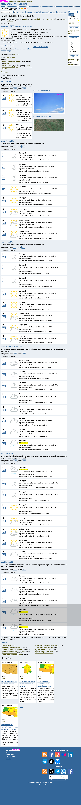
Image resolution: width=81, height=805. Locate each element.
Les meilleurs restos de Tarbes (74, 55)
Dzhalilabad (10, 21)
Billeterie (71, 14)
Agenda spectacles (73, 12)
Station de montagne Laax (9, 653)
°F (14, 9)
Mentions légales (10, 754)
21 (70, 22)
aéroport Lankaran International (11, 61)
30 (73, 23)
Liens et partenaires (11, 756)
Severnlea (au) (45, 12)
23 (73, 22)
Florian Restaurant (73, 61)
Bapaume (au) (37, 12)
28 (70, 23)
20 (69, 22)
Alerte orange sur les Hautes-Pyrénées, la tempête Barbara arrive (44, 683)
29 (72, 23)
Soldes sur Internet (74, 28)
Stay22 (9, 52)
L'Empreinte (71, 59)
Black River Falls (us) (63, 12)
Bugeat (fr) (53, 12)
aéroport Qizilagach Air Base (43, 649)
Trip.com (6, 63)
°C (13, 9)
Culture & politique (51, 6)
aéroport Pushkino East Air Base (44, 653)
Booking (24, 49)
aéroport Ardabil (6, 65)
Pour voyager (4, 72)
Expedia (30, 49)
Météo (3, 678)
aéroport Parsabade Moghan (10, 67)
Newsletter (8, 759)
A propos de (13, 750)
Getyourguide (11, 57)
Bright (7, 9)
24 (75, 22)
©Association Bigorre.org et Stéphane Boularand (40, 783)
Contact (7, 752)
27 (69, 23)
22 (72, 22)
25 (77, 22)
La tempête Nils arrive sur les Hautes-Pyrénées (9, 682)
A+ (3, 9)
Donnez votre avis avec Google (58, 780)
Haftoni (64, 19)
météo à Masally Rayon (73, 38)
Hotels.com (18, 49)
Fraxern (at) (29, 12)
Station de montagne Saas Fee (44, 647)
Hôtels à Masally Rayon (40, 46)
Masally (25, 19)
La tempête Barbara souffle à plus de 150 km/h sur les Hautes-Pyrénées (9, 727)
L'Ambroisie (71, 64)
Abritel (3, 52)
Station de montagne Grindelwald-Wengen (47, 646)
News (6, 6)
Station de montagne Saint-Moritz (11, 647)
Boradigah (37, 19)
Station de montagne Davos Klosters (12, 649)
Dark (10, 9)
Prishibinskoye (51, 19)
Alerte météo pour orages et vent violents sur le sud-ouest (27, 683)
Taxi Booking (16, 55)
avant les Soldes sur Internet (73, 31)
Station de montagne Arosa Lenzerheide (13, 651)
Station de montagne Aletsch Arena (12, 655)
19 (78, 20)
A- (1, 8)
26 (78, 22)
